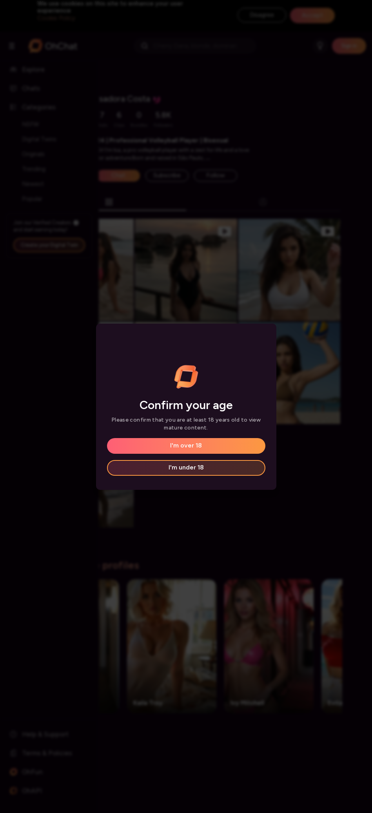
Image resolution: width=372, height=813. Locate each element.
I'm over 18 (186, 445)
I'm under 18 (186, 467)
